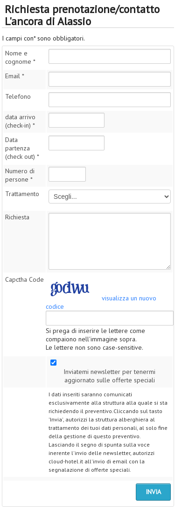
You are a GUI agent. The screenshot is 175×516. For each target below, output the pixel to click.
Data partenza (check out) (22, 148)
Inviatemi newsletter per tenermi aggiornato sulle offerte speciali (109, 375)
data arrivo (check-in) (20, 121)
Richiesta (17, 217)
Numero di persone (20, 175)
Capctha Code (24, 279)
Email (14, 76)
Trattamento (22, 194)
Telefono (18, 96)
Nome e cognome (20, 57)
